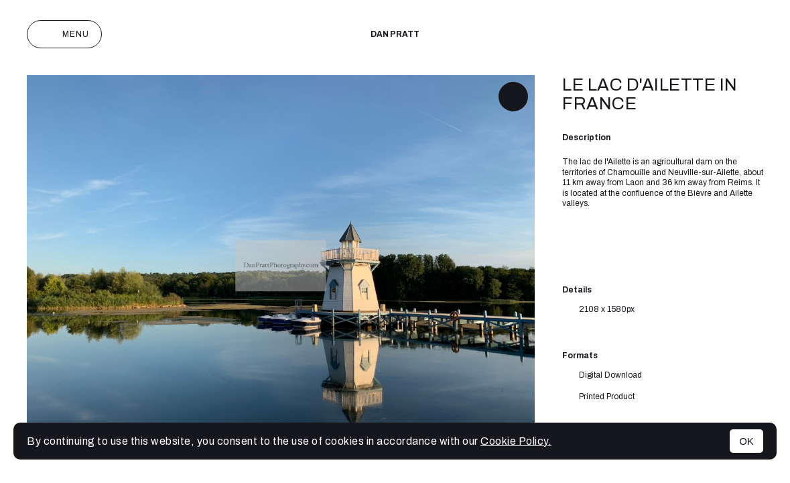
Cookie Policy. (515, 441)
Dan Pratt (395, 34)
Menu (64, 34)
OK (746, 441)
